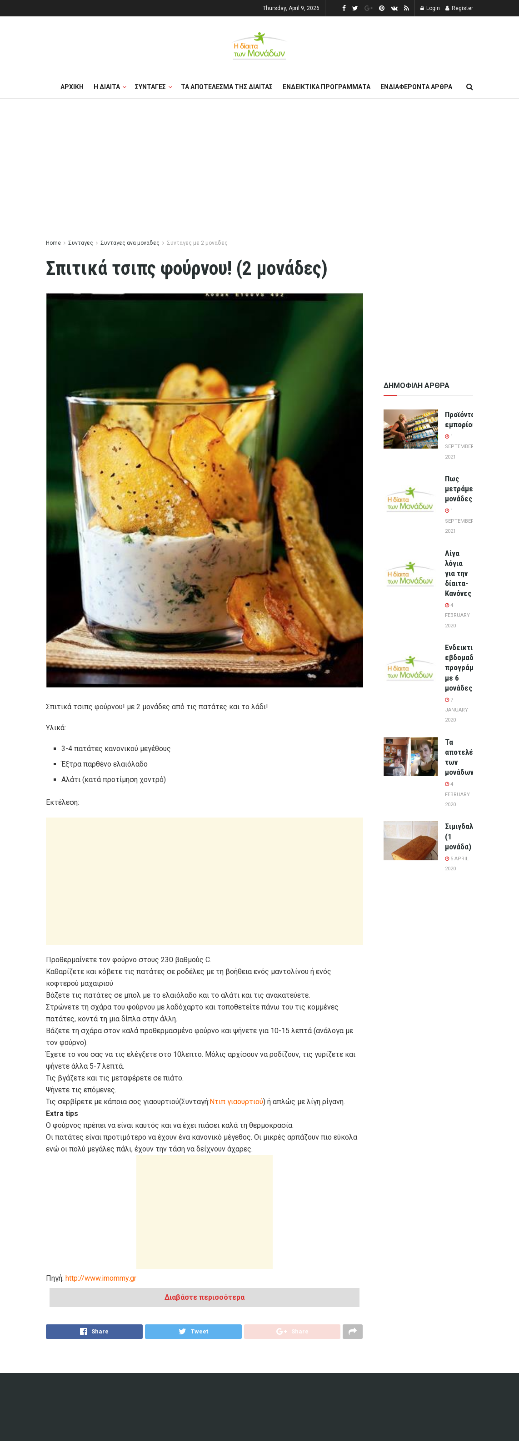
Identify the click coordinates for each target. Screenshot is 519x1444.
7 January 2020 (456, 710)
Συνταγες (150, 87)
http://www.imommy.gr (100, 1278)
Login (430, 8)
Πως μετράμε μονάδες (459, 488)
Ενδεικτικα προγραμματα (326, 87)
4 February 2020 (457, 615)
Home (53, 243)
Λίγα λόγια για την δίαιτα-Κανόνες (458, 573)
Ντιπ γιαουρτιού (236, 1101)
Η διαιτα (107, 87)
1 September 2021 (459, 447)
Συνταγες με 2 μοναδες (197, 243)
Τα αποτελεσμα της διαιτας (227, 87)
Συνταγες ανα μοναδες (130, 243)
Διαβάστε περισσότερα (205, 1297)
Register (459, 8)
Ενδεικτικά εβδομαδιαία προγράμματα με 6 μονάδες (467, 667)
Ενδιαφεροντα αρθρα (416, 87)
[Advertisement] (259, 169)
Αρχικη (72, 87)
